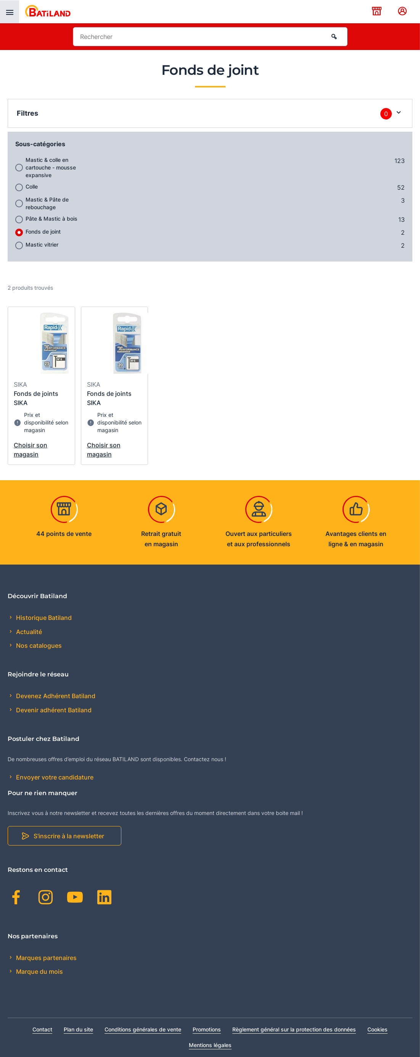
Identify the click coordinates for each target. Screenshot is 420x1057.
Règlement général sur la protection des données (294, 1029)
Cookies (377, 1029)
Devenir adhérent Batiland (53, 710)
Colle (32, 186)
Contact (42, 1029)
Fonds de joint (43, 231)
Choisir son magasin (30, 449)
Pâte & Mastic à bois (51, 218)
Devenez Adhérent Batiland (54, 696)
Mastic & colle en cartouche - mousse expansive (51, 167)
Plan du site (78, 1029)
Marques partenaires (45, 958)
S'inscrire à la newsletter (69, 836)
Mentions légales (210, 1045)
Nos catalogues (38, 645)
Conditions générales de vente (143, 1029)
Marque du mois (38, 971)
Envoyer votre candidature (53, 777)
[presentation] (9, 11)
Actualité (28, 632)
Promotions (207, 1029)
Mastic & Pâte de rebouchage (47, 203)
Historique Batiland (43, 617)
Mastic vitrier (42, 244)
